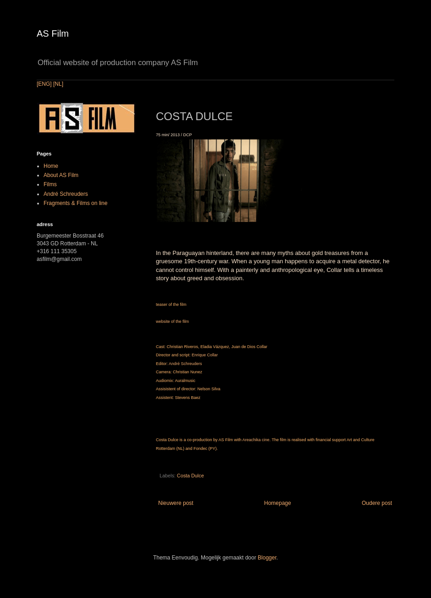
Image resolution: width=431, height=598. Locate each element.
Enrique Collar (205, 355)
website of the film (172, 321)
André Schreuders (185, 363)
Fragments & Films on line (75, 203)
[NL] (58, 84)
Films (50, 184)
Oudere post (377, 503)
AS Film (53, 33)
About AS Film (61, 175)
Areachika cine (256, 439)
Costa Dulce (190, 475)
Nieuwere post (175, 503)
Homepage (277, 503)
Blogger (267, 557)
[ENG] (44, 84)
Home (51, 166)
